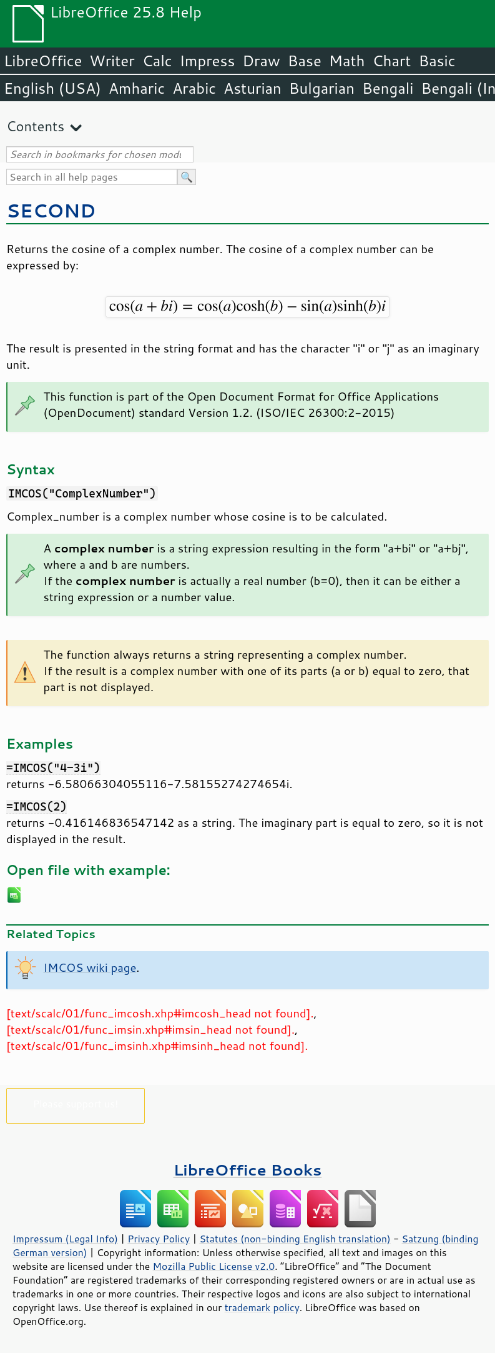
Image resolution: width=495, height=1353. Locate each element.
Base (304, 60)
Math (347, 60)
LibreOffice (43, 60)
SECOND (51, 210)
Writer (111, 60)
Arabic (194, 88)
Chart (391, 60)
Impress (207, 60)
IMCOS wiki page (90, 967)
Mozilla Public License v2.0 (214, 1266)
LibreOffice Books (248, 1170)
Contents (35, 126)
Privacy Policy (158, 1239)
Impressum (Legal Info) (65, 1239)
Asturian (252, 88)
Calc (157, 60)
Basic (436, 60)
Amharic (137, 88)
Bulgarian (322, 88)
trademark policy (262, 1307)
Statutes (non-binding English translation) (294, 1239)
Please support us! (76, 1103)
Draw (261, 60)
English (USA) (52, 88)
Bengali (387, 88)
